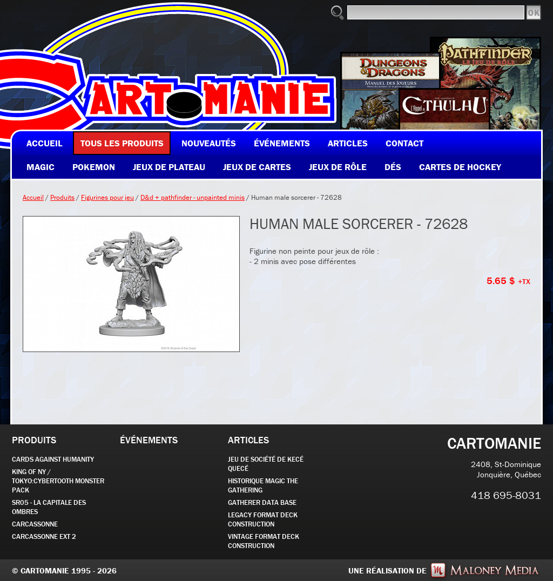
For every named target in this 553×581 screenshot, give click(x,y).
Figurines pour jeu (107, 197)
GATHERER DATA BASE (262, 502)
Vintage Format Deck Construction (263, 541)
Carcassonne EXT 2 (44, 536)
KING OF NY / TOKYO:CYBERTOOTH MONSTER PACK (58, 481)
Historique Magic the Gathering (263, 485)
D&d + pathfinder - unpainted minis (192, 197)
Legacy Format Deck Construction (263, 519)
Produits (62, 197)
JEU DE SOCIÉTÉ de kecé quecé (266, 464)
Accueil (33, 197)
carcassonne (35, 524)
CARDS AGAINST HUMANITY (53, 459)
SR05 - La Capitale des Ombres (49, 507)
